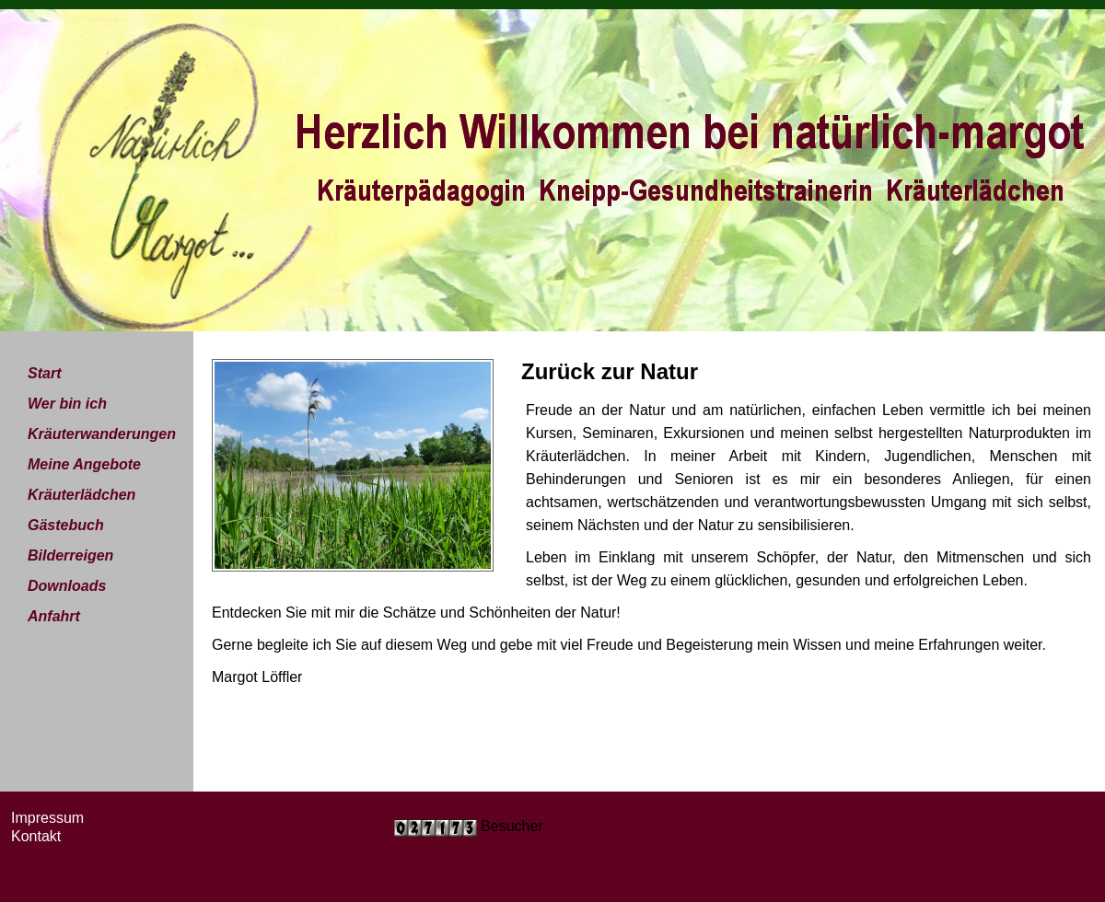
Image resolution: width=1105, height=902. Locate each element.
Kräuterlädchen (81, 495)
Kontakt (36, 836)
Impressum (47, 818)
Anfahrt (54, 616)
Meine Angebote (84, 464)
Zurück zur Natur (609, 371)
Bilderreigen (70, 555)
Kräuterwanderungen (102, 434)
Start (44, 373)
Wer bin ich (67, 403)
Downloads (67, 586)
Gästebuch (66, 525)
